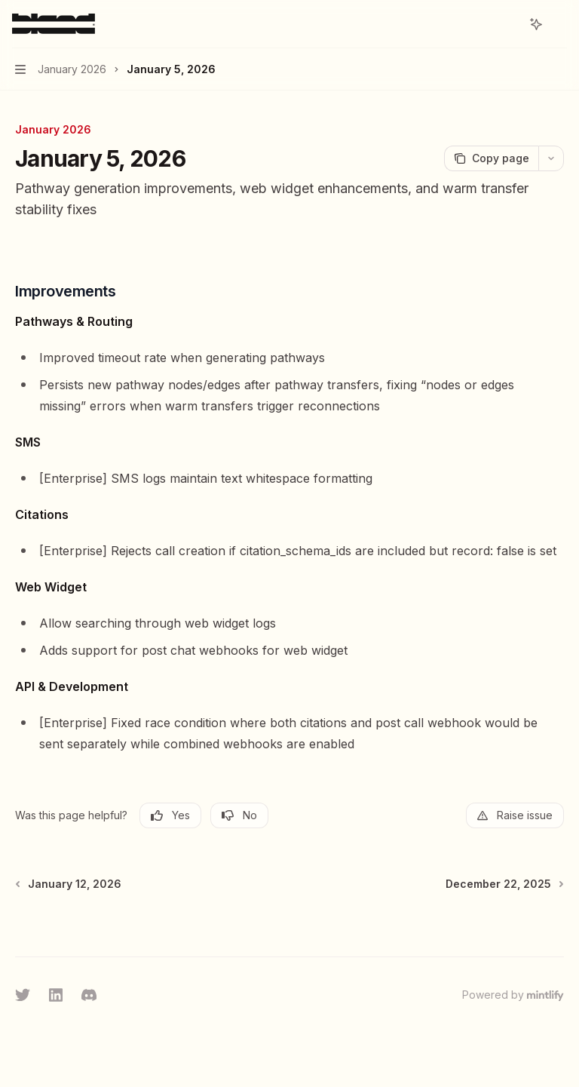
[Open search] (508, 24)
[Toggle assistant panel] (536, 24)
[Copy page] (491, 158)
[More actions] (559, 24)
